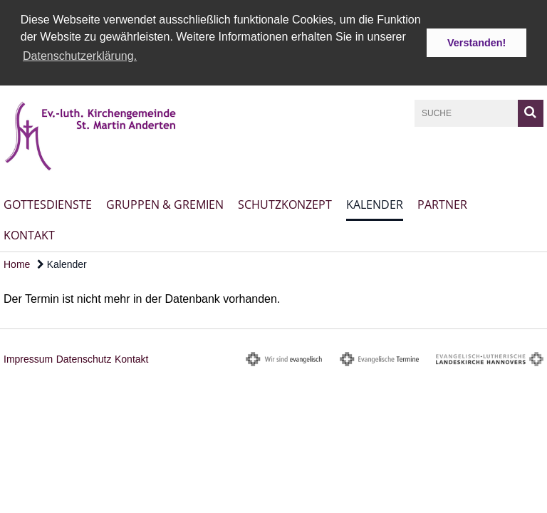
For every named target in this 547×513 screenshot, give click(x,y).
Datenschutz (84, 357)
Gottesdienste (48, 203)
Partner (442, 203)
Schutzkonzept (285, 203)
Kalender (374, 203)
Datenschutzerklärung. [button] (80, 56)
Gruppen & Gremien (165, 203)
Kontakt (29, 234)
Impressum (28, 357)
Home (17, 263)
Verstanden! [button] (476, 42)
